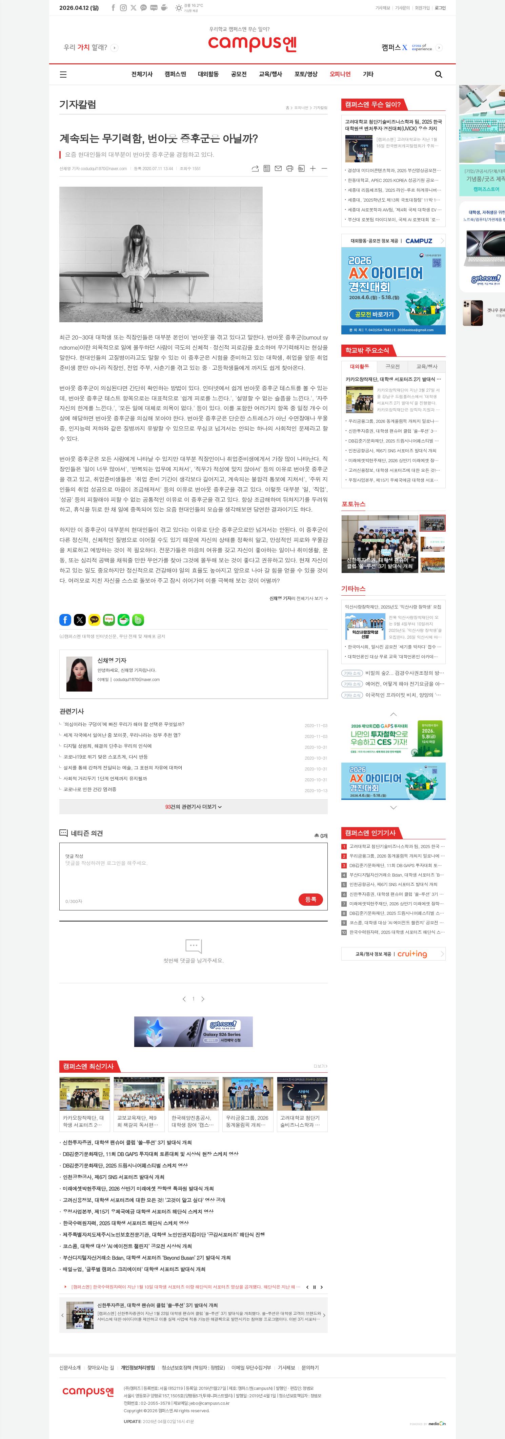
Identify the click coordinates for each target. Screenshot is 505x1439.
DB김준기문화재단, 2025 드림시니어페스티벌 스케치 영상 (125, 1165)
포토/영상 (306, 74)
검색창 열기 (439, 74)
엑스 (133, 8)
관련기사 (71, 711)
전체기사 (142, 74)
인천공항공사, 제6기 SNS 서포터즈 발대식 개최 (113, 1176)
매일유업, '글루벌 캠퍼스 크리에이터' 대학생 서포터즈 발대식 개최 (134, 1269)
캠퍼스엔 (175, 74)
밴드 (138, 620)
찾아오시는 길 (100, 1368)
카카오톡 (94, 620)
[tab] (359, 367)
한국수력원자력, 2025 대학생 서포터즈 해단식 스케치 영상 (125, 1223)
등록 (311, 899)
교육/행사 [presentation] (426, 366)
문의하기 (310, 1368)
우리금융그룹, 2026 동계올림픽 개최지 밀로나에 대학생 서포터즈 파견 (394, 421)
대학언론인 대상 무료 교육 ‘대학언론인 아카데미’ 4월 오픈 (395, 656)
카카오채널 (144, 8)
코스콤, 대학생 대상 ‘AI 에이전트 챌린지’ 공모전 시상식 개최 (127, 1246)
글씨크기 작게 (324, 168)
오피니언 (340, 74)
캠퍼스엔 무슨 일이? (372, 104)
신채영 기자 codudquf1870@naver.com (93, 168)
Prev (307, 1287)
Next (321, 1287)
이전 (184, 999)
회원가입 (422, 8)
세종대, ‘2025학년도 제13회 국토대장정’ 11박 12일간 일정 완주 (395, 200)
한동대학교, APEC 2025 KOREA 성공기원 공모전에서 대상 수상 (395, 180)
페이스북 (113, 8)
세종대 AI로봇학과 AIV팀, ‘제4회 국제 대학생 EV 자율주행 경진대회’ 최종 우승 (395, 209)
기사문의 (402, 8)
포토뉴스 (353, 503)
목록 (266, 168)
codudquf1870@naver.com (128, 679)
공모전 (239, 74)
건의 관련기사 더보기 (193, 806)
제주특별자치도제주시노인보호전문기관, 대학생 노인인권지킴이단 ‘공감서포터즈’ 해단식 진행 (164, 1234)
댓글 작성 (74, 856)
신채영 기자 (111, 660)
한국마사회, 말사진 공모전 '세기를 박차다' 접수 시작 (395, 646)
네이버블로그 (154, 8)
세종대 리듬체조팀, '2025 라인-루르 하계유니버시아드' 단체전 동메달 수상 (395, 190)
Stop (314, 1287)
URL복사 (255, 168)
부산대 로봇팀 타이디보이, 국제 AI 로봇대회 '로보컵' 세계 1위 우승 (395, 219)
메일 (278, 168)
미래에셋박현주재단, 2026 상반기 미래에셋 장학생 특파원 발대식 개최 (138, 1188)
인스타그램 (123, 8)
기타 (368, 74)
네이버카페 (164, 8)
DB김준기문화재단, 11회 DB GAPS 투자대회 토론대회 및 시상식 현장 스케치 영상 (150, 1153)
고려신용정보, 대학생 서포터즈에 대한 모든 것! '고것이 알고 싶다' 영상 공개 (144, 1200)
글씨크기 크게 (312, 168)
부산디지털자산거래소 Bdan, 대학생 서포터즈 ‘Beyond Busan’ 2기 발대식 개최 (147, 1257)
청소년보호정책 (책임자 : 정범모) (193, 1368)
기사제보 (383, 8)
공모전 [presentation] (392, 366)
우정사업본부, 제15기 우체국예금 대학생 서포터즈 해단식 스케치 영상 (138, 1211)
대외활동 (208, 74)
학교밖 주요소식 (367, 350)
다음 (203, 999)
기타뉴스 (353, 588)
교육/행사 (270, 74)
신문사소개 (70, 1368)
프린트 (289, 168)
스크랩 (301, 168)
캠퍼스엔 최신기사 (88, 1066)
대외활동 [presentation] (359, 366)
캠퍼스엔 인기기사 (370, 832)
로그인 (440, 8)
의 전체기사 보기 (296, 598)
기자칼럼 (320, 107)
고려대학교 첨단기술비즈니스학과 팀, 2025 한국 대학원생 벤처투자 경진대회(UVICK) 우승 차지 (397, 846)
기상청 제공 (191, 11)
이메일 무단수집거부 (251, 1368)
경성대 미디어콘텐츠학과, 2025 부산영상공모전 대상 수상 (395, 170)
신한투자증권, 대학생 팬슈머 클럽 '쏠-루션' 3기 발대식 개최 (127, 1142)
